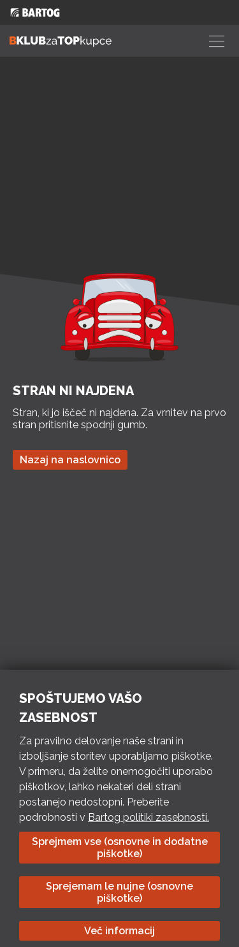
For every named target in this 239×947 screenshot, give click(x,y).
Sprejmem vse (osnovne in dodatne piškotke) (120, 847)
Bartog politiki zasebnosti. (148, 817)
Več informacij (119, 931)
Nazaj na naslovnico (70, 460)
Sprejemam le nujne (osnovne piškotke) (119, 892)
